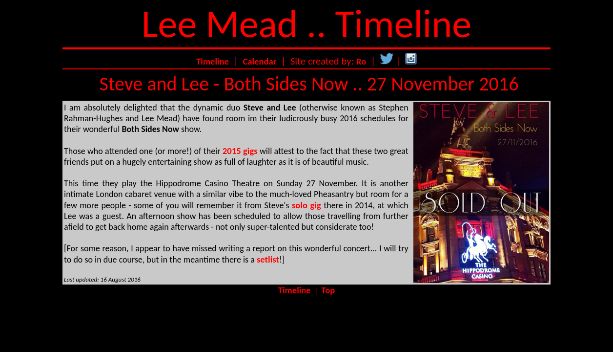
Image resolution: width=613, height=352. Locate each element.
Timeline (212, 61)
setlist (268, 259)
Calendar (259, 61)
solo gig (306, 205)
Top (328, 290)
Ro (361, 61)
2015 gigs (240, 150)
